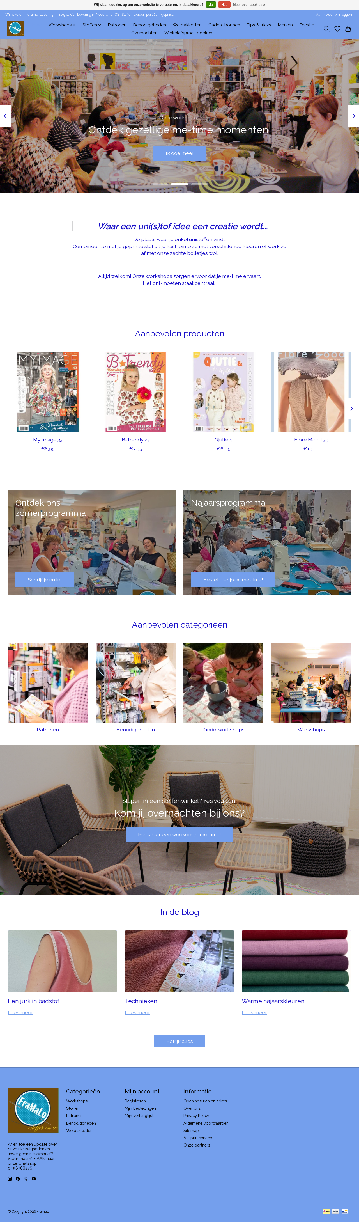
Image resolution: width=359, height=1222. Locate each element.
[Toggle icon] (326, 29)
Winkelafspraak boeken (188, 32)
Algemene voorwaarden (206, 1123)
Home (36, 24)
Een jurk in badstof (33, 1001)
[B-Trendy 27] (136, 392)
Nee (224, 5)
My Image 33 (48, 440)
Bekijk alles (179, 1041)
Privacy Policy (196, 1115)
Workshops (311, 729)
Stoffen (73, 1108)
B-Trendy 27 (135, 440)
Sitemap (191, 1130)
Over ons (192, 1108)
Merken (285, 24)
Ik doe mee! (180, 153)
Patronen (117, 24)
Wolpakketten (187, 24)
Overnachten (144, 32)
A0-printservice (197, 1137)
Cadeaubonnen (224, 24)
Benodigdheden (149, 24)
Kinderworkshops (223, 729)
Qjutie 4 (223, 440)
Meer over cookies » (249, 5)
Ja (211, 5)
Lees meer (20, 1012)
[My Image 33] (48, 392)
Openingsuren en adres (205, 1101)
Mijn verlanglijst (139, 1115)
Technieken (141, 1001)
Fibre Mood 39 (311, 440)
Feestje (307, 24)
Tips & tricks (259, 24)
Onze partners (196, 1145)
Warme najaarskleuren (273, 1001)
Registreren (135, 1101)
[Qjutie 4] (223, 392)
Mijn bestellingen (140, 1108)
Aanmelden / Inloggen (334, 15)
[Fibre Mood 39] (311, 392)
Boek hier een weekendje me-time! (179, 834)
